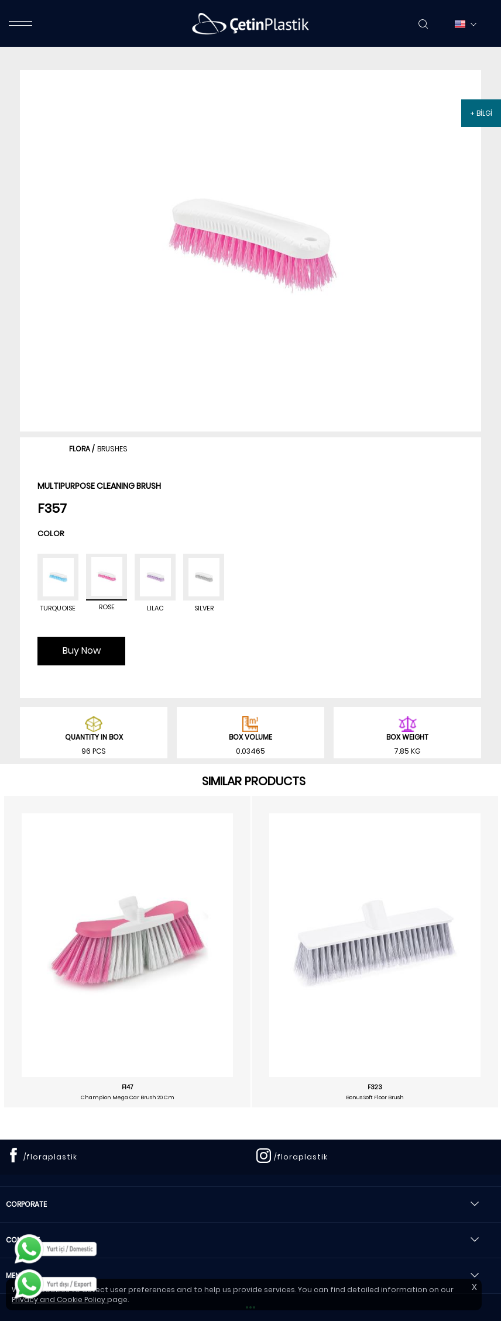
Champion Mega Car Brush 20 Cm (127, 1097)
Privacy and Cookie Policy (59, 1299)
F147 (127, 1087)
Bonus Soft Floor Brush (375, 1097)
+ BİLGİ (481, 113)
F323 (375, 1087)
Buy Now (82, 650)
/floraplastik (50, 1157)
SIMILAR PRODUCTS (254, 781)
